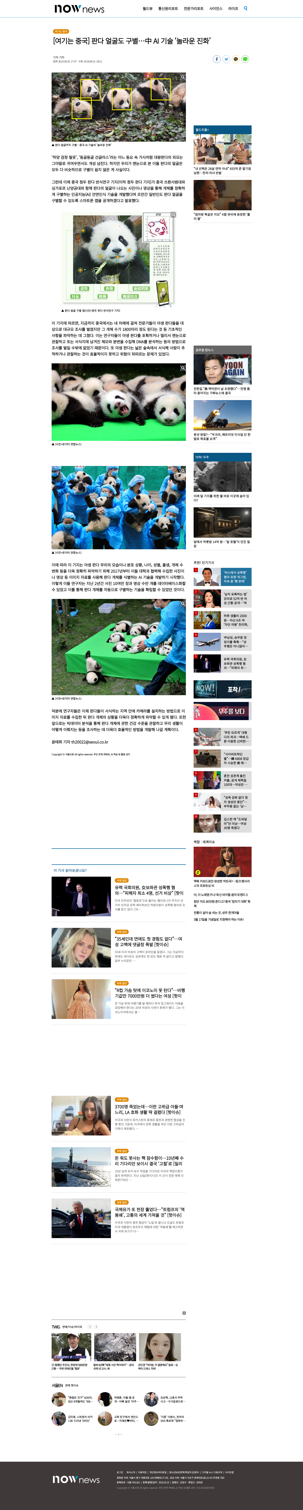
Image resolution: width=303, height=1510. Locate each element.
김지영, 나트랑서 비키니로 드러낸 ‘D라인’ (80, 1419)
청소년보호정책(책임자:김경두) (184, 1472)
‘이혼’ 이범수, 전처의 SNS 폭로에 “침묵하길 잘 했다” (172, 1421)
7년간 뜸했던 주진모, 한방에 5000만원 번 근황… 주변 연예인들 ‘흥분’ (70, 1366)
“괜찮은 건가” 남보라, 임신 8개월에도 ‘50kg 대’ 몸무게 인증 (80, 1401)
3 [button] (121, 1434)
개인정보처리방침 (157, 1472)
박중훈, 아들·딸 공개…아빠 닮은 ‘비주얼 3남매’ (126, 1401)
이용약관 (142, 1472)
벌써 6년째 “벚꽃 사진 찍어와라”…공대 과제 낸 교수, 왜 (115, 1366)
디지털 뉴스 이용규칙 (212, 1472)
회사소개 (131, 1472)
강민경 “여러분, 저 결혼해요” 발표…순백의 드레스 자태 (160, 1366)
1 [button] (116, 1434)
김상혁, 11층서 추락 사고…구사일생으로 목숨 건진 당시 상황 (171, 1401)
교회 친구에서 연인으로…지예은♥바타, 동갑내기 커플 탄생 (126, 1421)
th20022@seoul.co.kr (89, 742)
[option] (71, 1353)
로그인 (120, 1472)
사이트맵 (229, 1472)
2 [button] (118, 1434)
